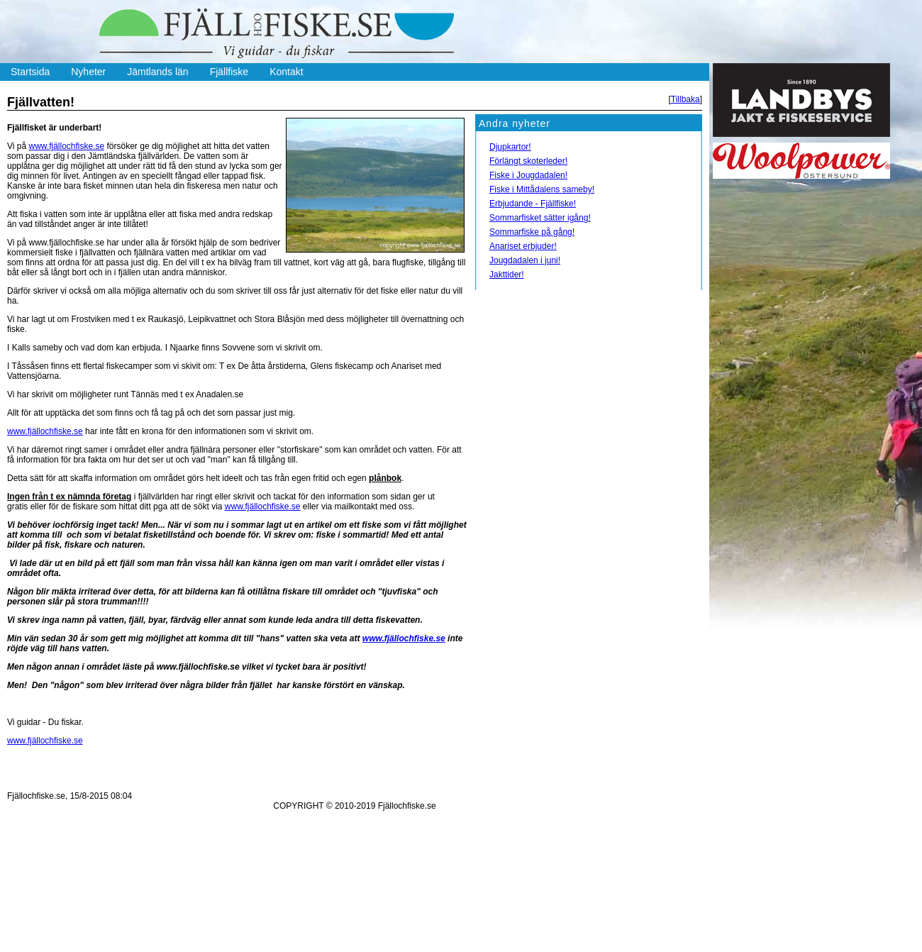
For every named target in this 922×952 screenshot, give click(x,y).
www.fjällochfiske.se (66, 146)
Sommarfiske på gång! (531, 232)
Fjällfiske (229, 71)
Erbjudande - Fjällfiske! (532, 204)
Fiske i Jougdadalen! (528, 175)
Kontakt (286, 71)
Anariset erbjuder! (523, 246)
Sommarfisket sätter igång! (540, 218)
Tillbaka (685, 99)
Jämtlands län (157, 71)
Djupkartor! (510, 147)
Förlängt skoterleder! (528, 161)
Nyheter (88, 71)
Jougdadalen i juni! (524, 260)
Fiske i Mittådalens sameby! (541, 189)
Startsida (30, 71)
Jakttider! (506, 274)
